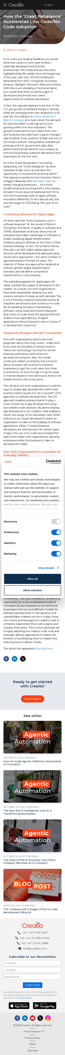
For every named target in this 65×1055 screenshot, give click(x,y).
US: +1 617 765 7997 (35, 932)
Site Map (33, 1050)
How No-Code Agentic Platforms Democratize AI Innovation (32, 763)
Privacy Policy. (25, 998)
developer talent (43, 181)
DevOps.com (45, 648)
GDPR (32, 1044)
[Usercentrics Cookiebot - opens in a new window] (46, 462)
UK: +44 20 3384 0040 (35, 938)
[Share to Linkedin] (14, 659)
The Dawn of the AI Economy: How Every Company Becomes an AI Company (29, 861)
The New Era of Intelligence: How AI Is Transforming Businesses (27, 812)
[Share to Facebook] (6, 659)
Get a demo (32, 699)
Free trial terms (32, 1031)
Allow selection (32, 590)
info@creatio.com (35, 948)
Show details (46, 567)
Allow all (32, 578)
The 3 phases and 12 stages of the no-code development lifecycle (30, 911)
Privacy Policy (32, 1037)
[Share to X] (23, 659)
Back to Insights (17, 50)
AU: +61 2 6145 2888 (35, 943)
